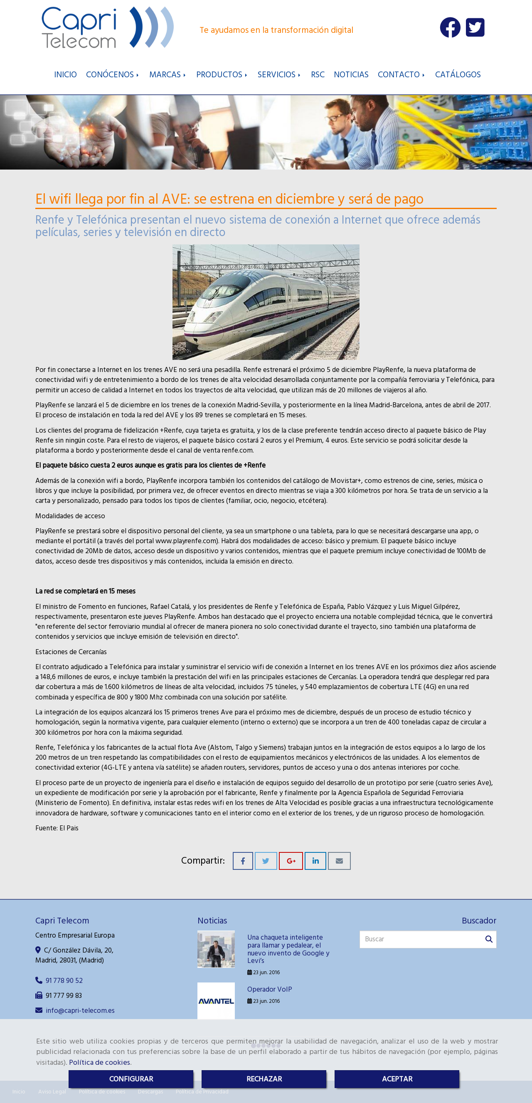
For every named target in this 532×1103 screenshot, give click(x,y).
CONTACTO (402, 75)
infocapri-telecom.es (80, 1011)
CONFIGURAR (131, 1079)
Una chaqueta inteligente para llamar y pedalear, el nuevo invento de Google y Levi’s (288, 949)
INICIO (65, 75)
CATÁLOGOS (458, 75)
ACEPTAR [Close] (397, 1079)
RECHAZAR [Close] (264, 1079)
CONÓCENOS (113, 75)
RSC (318, 75)
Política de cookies (99, 1062)
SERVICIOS (280, 75)
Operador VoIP (269, 990)
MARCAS (168, 75)
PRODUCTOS (222, 75)
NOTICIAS (351, 75)
